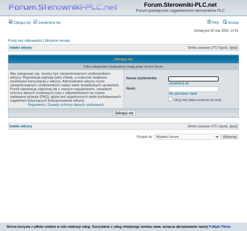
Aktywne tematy (57, 40)
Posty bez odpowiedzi (25, 40)
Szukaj (230, 22)
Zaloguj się (20, 22)
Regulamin (36, 105)
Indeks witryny (21, 47)
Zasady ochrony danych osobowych (76, 105)
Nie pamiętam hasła (183, 93)
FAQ (213, 22)
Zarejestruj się (46, 22)
